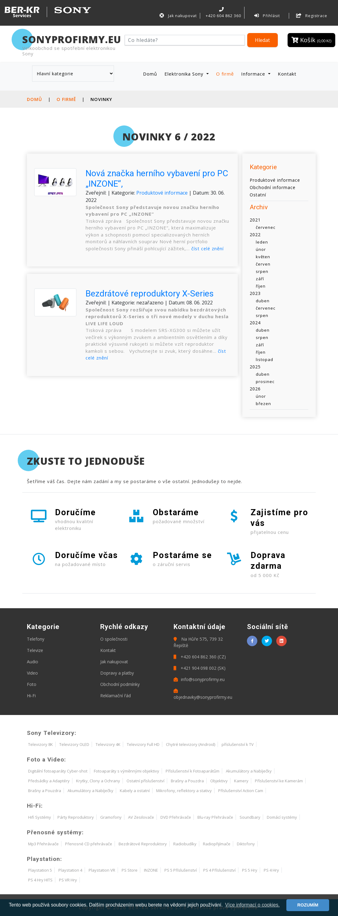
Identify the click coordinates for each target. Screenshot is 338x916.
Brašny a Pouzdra (187, 781)
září (260, 278)
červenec (265, 227)
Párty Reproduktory (75, 817)
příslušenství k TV (238, 744)
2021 (255, 220)
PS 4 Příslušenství (219, 870)
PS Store (130, 870)
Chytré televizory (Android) (190, 744)
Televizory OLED (74, 744)
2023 (255, 293)
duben (263, 300)
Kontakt (287, 73)
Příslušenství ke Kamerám (279, 781)
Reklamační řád (115, 695)
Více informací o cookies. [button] (252, 904)
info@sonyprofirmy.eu (199, 679)
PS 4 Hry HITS (40, 880)
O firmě (225, 73)
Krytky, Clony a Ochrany (98, 781)
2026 (255, 389)
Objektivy (219, 781)
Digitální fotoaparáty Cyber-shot (57, 771)
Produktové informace (162, 192)
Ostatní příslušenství (145, 781)
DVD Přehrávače (175, 817)
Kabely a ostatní (135, 790)
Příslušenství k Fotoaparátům (192, 771)
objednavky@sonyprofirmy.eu (203, 694)
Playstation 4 (70, 870)
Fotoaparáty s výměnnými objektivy (126, 771)
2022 (255, 234)
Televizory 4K (108, 744)
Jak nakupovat (178, 15)
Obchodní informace (273, 187)
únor (261, 249)
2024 (255, 323)
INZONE (151, 870)
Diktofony (246, 844)
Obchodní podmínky (120, 684)
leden (262, 242)
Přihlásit (267, 15)
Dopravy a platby (117, 673)
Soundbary (250, 817)
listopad (264, 359)
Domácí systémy (282, 817)
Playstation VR (102, 870)
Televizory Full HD (143, 744)
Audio (32, 662)
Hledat (262, 40)
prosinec (265, 381)
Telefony (35, 639)
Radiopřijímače (216, 844)
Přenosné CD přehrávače (88, 844)
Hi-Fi (31, 695)
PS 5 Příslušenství (180, 870)
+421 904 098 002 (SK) (200, 668)
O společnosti (113, 639)
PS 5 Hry (249, 870)
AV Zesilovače (141, 817)
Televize (35, 650)
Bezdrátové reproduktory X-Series (150, 294)
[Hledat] (185, 40)
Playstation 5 (40, 870)
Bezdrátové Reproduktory (143, 844)
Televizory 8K (40, 744)
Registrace (312, 15)
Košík (311, 40)
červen (263, 264)
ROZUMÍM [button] (307, 905)
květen (263, 256)
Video (32, 673)
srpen (262, 271)
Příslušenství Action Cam (240, 790)
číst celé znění (208, 248)
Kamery (241, 781)
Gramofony (111, 817)
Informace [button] (254, 73)
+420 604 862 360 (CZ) (200, 657)
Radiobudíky (185, 844)
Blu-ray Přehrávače (215, 817)
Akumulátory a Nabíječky (249, 771)
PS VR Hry (68, 880)
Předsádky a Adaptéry (49, 781)
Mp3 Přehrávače (43, 844)
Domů (151, 73)
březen (263, 403)
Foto (31, 684)
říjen (261, 286)
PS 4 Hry (271, 870)
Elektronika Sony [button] (184, 73)
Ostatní (258, 194)
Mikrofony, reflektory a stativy (184, 790)
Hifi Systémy (39, 817)
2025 (255, 367)
